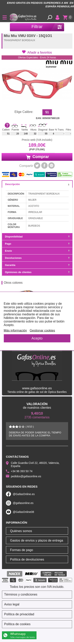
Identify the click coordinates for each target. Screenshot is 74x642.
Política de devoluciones (27, 559)
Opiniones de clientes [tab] (37, 272)
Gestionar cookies (42, 330)
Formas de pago (21, 550)
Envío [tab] (37, 250)
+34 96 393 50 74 (21, 471)
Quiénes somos (21, 531)
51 (47, 112)
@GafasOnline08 (23, 511)
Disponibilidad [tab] (37, 236)
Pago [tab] (37, 243)
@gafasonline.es (23, 503)
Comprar (37, 156)
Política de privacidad (19, 614)
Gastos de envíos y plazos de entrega (36, 540)
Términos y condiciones (20, 594)
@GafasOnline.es (24, 494)
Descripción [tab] (37, 184)
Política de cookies (17, 624)
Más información (15, 330)
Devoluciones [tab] (37, 257)
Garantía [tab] (37, 265)
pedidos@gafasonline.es (26, 476)
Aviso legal (11, 604)
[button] (37, 52)
